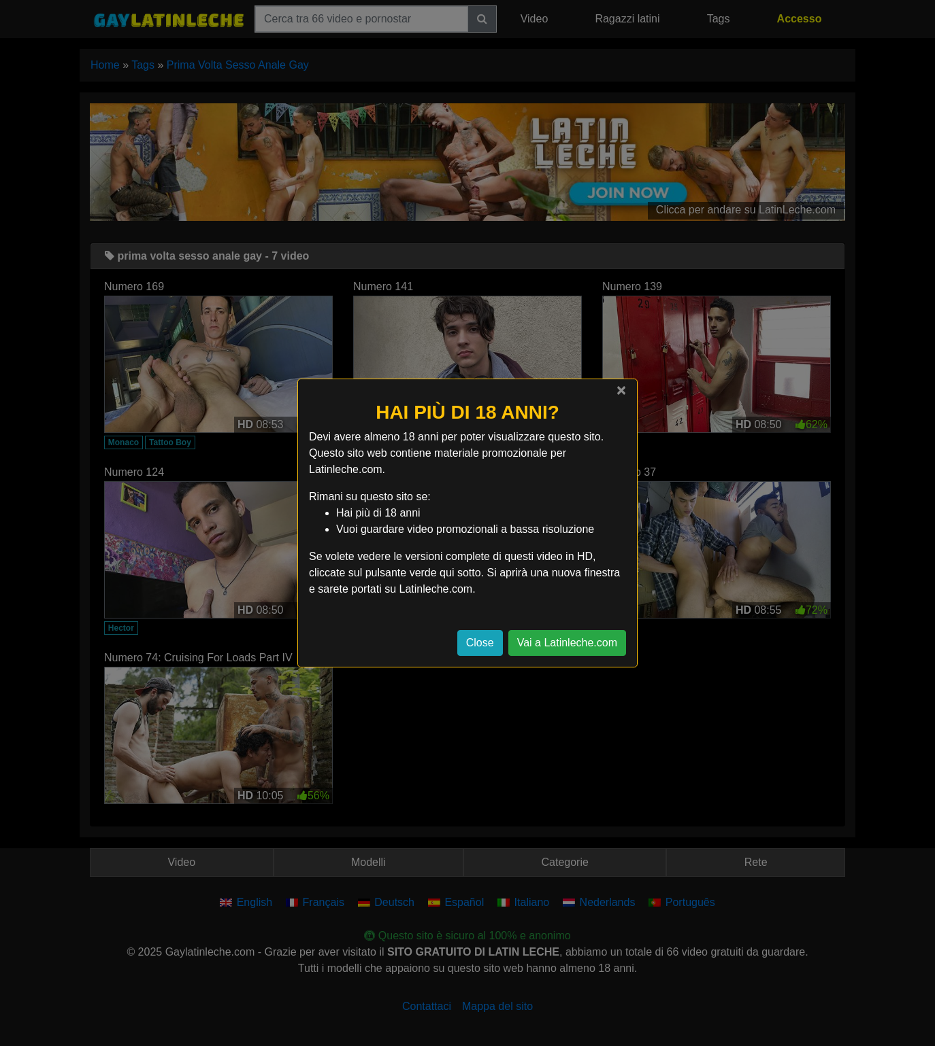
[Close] (621, 390)
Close (480, 642)
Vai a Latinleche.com (567, 642)
